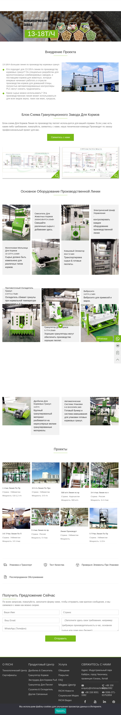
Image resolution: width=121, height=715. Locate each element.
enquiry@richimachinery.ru (94, 688)
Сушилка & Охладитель (40, 689)
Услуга (62, 664)
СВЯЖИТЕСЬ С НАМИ (96, 664)
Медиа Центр (67, 684)
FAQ (60, 680)
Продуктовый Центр (41, 664)
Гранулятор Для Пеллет (40, 685)
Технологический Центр (14, 670)
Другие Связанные (38, 694)
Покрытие (63, 675)
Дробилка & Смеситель (40, 670)
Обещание (63, 670)
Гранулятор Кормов (38, 675)
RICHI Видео (65, 700)
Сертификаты (9, 675)
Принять (60, 711)
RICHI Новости (66, 691)
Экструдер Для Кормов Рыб (42, 680)
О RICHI (7, 664)
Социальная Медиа (68, 695)
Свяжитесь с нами (60, 137)
